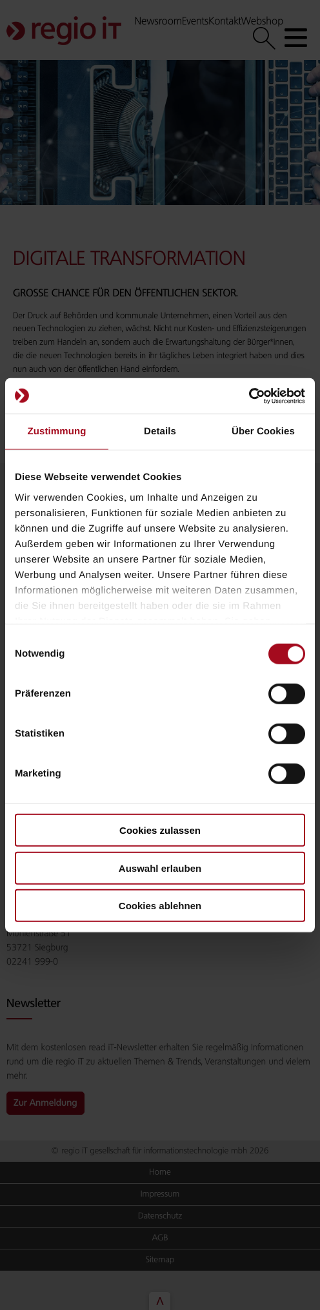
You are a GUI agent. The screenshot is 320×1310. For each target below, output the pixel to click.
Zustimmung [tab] (57, 431)
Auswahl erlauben (160, 867)
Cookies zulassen (160, 830)
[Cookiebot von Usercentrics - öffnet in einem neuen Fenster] (248, 395)
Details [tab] (160, 431)
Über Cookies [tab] (263, 431)
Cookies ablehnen (160, 905)
